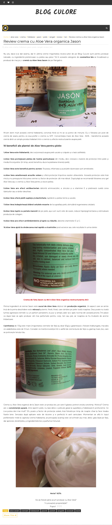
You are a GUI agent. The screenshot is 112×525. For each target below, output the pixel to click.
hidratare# (34, 511)
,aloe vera (8, 47)
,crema (15, 47)
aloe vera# (14, 511)
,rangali (40, 47)
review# (70, 511)
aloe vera (14, 37)
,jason (29, 47)
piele (45, 37)
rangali (52, 37)
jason (39, 37)
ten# (78, 511)
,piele (34, 47)
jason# (44, 511)
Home (6, 37)
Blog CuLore (56, 12)
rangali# (61, 511)
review (59, 37)
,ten (50, 47)
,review (46, 47)
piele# (52, 511)
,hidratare (23, 47)
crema (23, 37)
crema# (24, 511)
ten (65, 37)
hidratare (31, 37)
